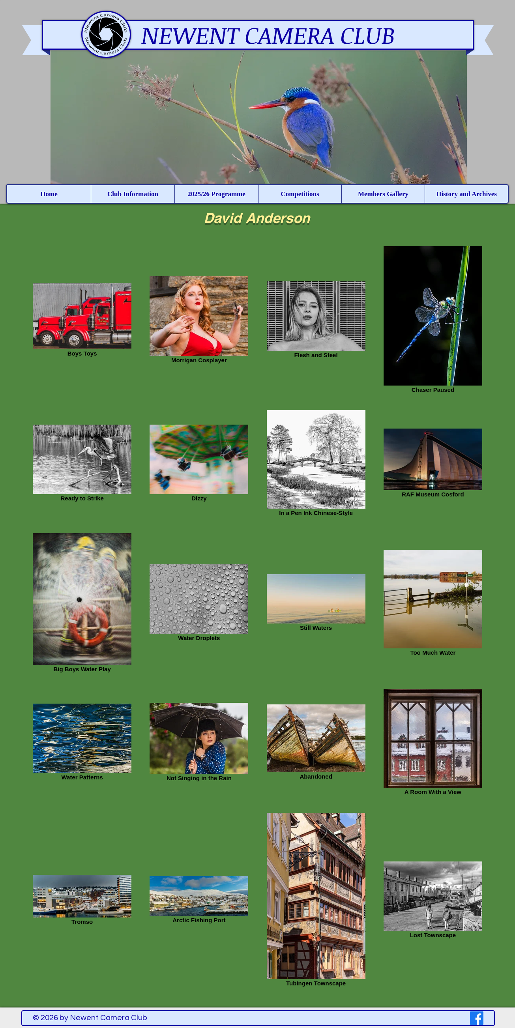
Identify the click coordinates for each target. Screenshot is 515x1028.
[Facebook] (476, 1018)
